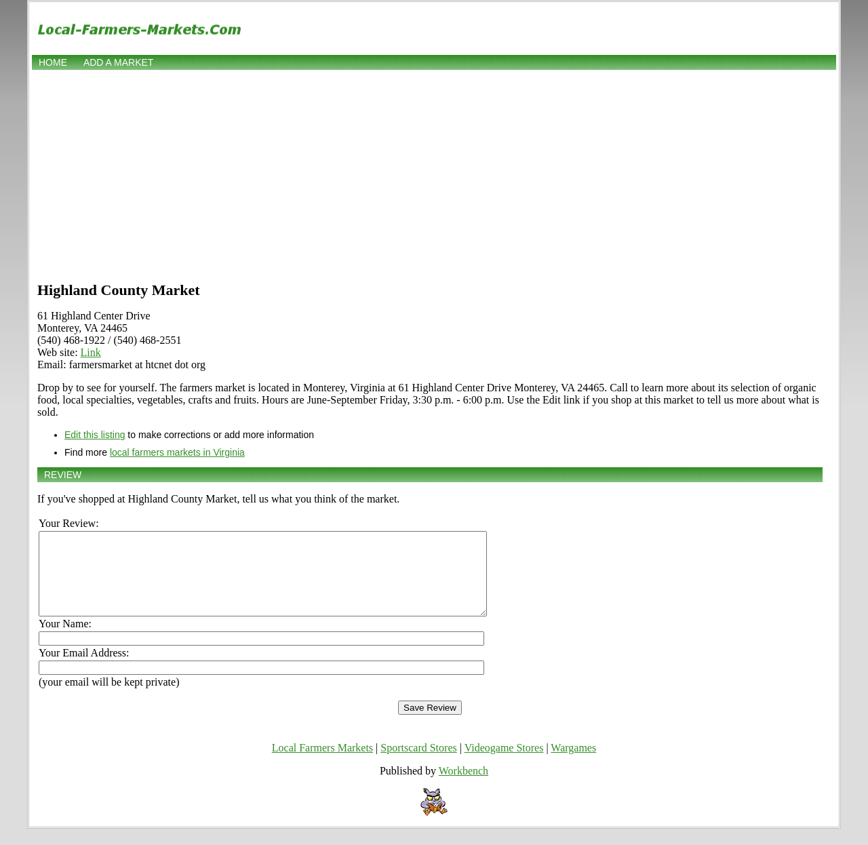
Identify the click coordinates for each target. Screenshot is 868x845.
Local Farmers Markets (322, 764)
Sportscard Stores (418, 764)
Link (91, 352)
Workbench (463, 787)
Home (53, 62)
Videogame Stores (504, 764)
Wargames (573, 764)
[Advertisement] (434, 174)
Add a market (118, 62)
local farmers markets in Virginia (177, 452)
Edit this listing (94, 434)
